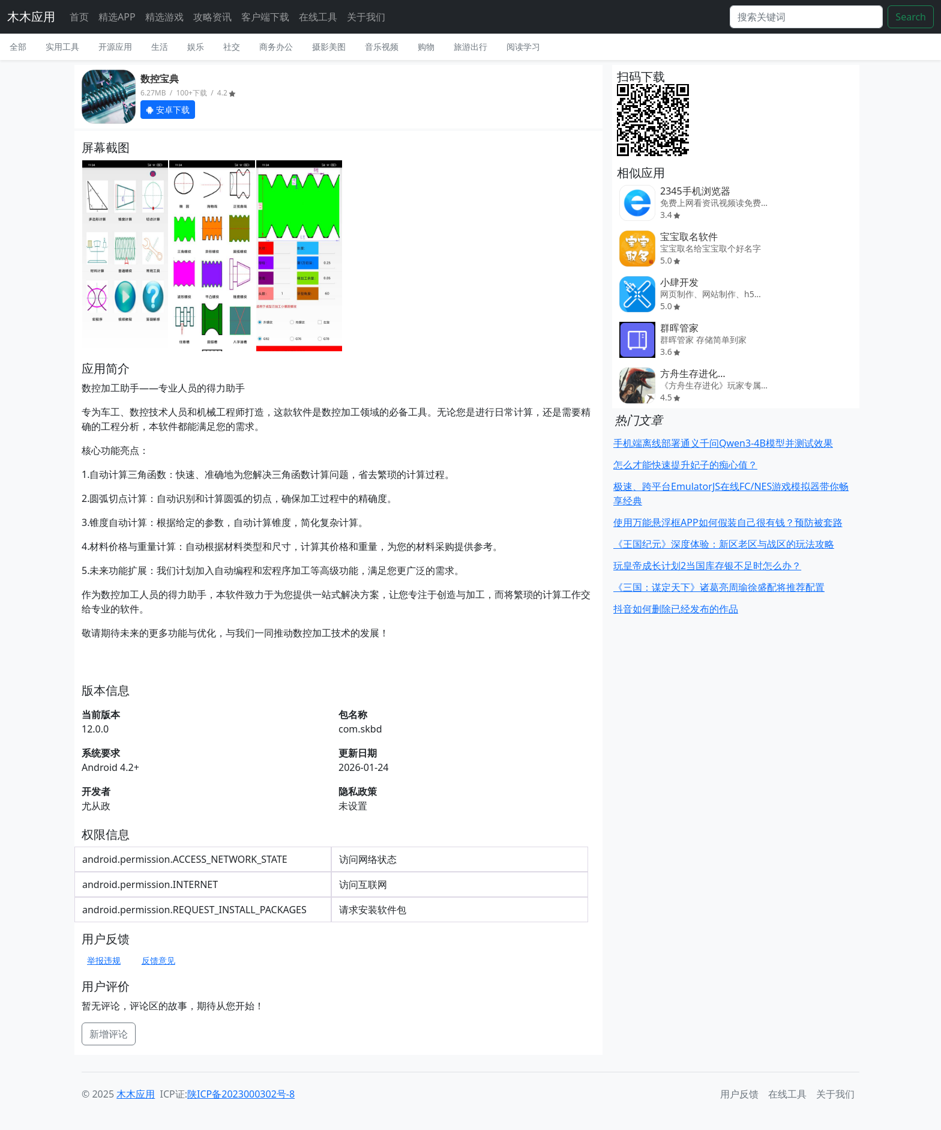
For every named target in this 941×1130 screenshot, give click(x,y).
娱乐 (195, 46)
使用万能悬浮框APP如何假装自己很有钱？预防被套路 (728, 522)
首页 (79, 16)
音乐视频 (381, 46)
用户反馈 (739, 1094)
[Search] (806, 16)
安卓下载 (168, 109)
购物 (426, 46)
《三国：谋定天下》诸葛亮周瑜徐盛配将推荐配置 (719, 587)
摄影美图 (329, 46)
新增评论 (108, 1034)
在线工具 (318, 16)
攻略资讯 (212, 16)
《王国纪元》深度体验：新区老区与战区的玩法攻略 (723, 544)
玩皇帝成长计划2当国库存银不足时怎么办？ (707, 565)
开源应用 (115, 46)
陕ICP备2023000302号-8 (241, 1094)
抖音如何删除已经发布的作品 (675, 608)
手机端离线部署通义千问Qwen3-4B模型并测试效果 (723, 443)
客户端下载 (265, 16)
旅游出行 (470, 46)
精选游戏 (164, 16)
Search (910, 16)
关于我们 (366, 16)
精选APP (117, 16)
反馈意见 (158, 960)
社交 (231, 46)
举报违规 (104, 960)
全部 (18, 46)
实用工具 (62, 46)
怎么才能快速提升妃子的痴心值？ (685, 464)
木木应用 (31, 16)
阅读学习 (523, 46)
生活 (159, 46)
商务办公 (276, 46)
